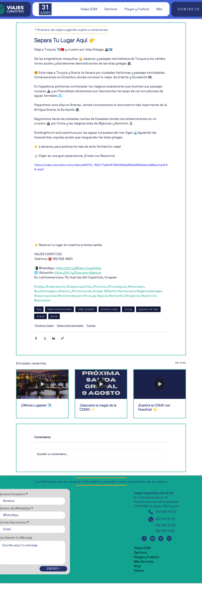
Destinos (140, 552)
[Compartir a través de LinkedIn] (53, 338)
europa (128, 309)
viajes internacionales (59, 309)
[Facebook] (144, 538)
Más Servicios (144, 562)
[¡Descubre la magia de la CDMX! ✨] (101, 384)
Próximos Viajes (44, 325)
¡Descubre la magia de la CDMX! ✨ (97, 407)
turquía (40, 316)
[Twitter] (161, 538)
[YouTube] (152, 538)
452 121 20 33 (165, 519)
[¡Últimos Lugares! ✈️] (42, 384)
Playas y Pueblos (146, 557)
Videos (139, 571)
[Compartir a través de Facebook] (36, 338)
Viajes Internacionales (70, 325)
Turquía (90, 325)
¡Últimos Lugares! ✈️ (36, 405)
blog (38, 309)
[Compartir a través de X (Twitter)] (44, 338)
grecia (54, 316)
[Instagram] (169, 538)
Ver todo (180, 362)
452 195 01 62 (165, 531)
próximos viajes (109, 309)
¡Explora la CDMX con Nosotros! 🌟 (154, 407)
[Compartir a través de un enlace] (62, 338)
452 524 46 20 (165, 512)
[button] (87, 9)
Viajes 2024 (142, 548)
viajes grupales (86, 309)
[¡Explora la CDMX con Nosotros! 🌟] (160, 384)
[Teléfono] (151, 512)
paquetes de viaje (148, 309)
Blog (137, 566)
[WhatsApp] (151, 519)
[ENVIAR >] (53, 568)
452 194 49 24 (165, 525)
